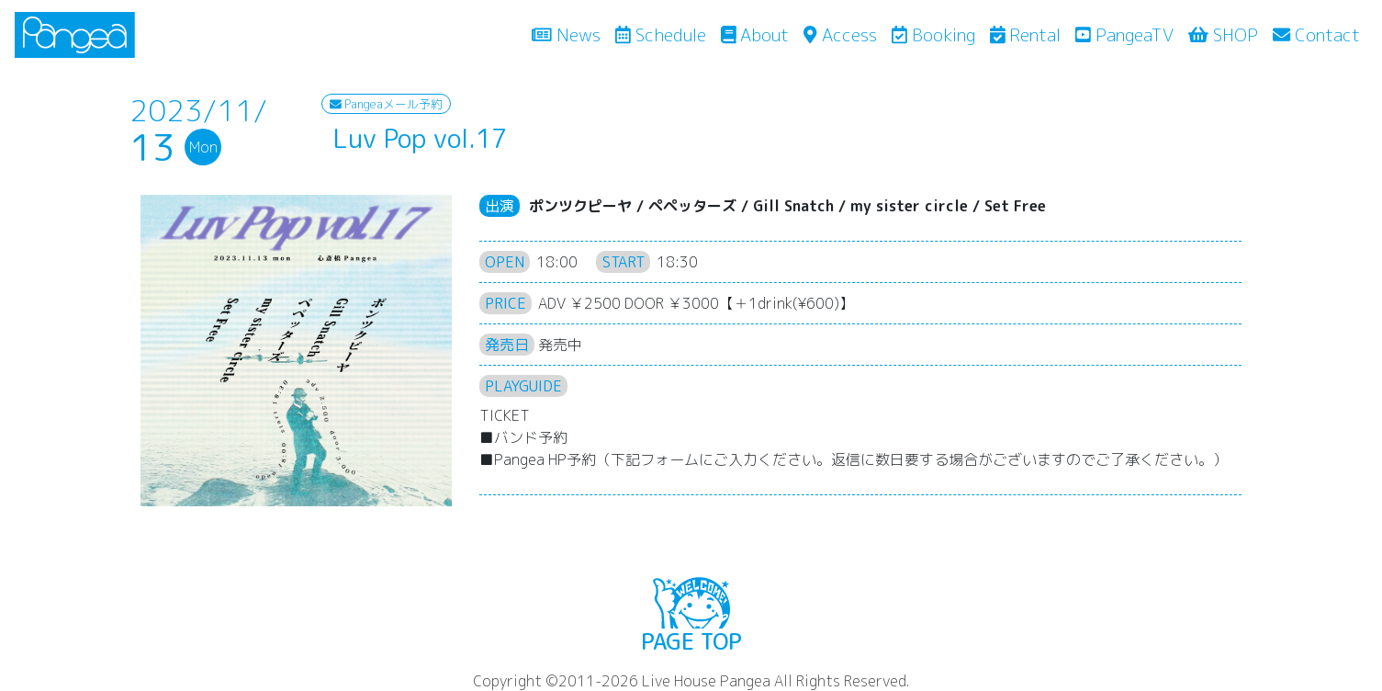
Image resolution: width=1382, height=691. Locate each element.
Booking (933, 34)
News (570, 34)
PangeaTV (1124, 34)
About (755, 34)
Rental (1026, 34)
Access (839, 34)
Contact (1316, 34)
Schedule (660, 34)
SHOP (1223, 34)
